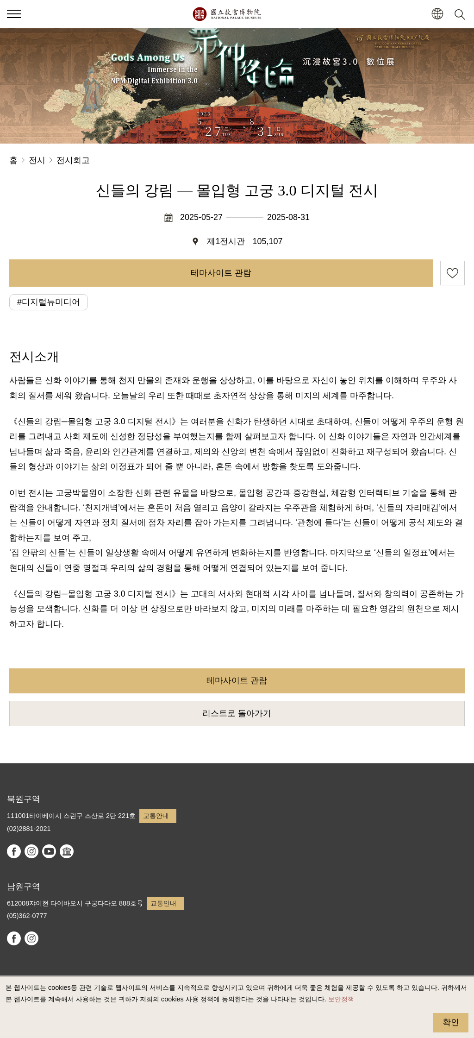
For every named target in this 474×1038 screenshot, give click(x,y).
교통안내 (156, 815)
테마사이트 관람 (221, 272)
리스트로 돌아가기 (236, 713)
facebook (14, 851)
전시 (37, 160)
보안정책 (341, 999)
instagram (31, 851)
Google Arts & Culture (67, 851)
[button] (437, 14)
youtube (49, 851)
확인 (451, 1022)
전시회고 (73, 160)
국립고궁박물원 (226, 14)
